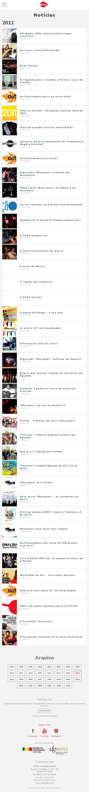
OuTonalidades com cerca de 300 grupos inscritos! (49, 544)
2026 (12, 667)
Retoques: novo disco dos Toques (44, 528)
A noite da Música (32, 266)
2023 (40, 667)
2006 (49, 679)
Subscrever (44, 711)
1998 (59, 686)
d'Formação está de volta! (39, 343)
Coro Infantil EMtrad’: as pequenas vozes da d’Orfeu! (51, 560)
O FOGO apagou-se (33, 235)
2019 (77, 667)
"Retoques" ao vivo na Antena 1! (43, 405)
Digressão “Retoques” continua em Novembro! (45, 174)
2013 (59, 673)
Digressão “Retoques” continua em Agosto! (51, 359)
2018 (12, 673)
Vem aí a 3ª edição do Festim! (41, 451)
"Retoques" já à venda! (36, 482)
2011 (77, 673)
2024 (30, 667)
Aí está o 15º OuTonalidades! (40, 328)
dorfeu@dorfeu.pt (47, 783)
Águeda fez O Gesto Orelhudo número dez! (50, 220)
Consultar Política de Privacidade (44, 716)
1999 (49, 686)
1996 (68, 686)
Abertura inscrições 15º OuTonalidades (48, 590)
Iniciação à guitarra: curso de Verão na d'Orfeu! (48, 390)
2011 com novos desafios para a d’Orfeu (49, 606)
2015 (40, 673)
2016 (30, 673)
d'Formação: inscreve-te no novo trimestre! (51, 636)
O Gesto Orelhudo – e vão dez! (41, 312)
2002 (21, 686)
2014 (49, 673)
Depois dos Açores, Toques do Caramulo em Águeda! (51, 374)
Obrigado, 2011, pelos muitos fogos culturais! (45, 35)
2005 (59, 679)
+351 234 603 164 (46, 778)
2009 (21, 679)
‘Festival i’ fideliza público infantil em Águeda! (48, 436)
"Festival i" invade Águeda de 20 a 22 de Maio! (49, 467)
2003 (77, 679)
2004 (68, 679)
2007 (40, 679)
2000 (40, 686)
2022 (49, 667)
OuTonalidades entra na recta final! (45, 96)
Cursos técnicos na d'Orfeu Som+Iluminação (51, 204)
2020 (68, 667)
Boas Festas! (29, 65)
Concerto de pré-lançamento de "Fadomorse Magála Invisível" (51, 143)
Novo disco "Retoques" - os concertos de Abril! (49, 498)
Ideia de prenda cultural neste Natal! (46, 127)
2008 (30, 679)
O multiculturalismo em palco (41, 250)
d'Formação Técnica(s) (36, 621)
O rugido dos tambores (36, 281)
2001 (30, 686)
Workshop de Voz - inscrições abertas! (47, 575)
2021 (59, 667)
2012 (68, 673)
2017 (21, 673)
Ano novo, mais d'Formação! (40, 50)
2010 (12, 679)
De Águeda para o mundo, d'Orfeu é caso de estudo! (51, 81)
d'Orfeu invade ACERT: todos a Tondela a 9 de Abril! (51, 513)
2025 (21, 667)
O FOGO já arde (31, 297)
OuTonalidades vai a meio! (39, 158)
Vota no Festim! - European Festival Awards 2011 (51, 112)
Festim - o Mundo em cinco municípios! (47, 420)
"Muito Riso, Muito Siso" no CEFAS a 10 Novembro (48, 189)
